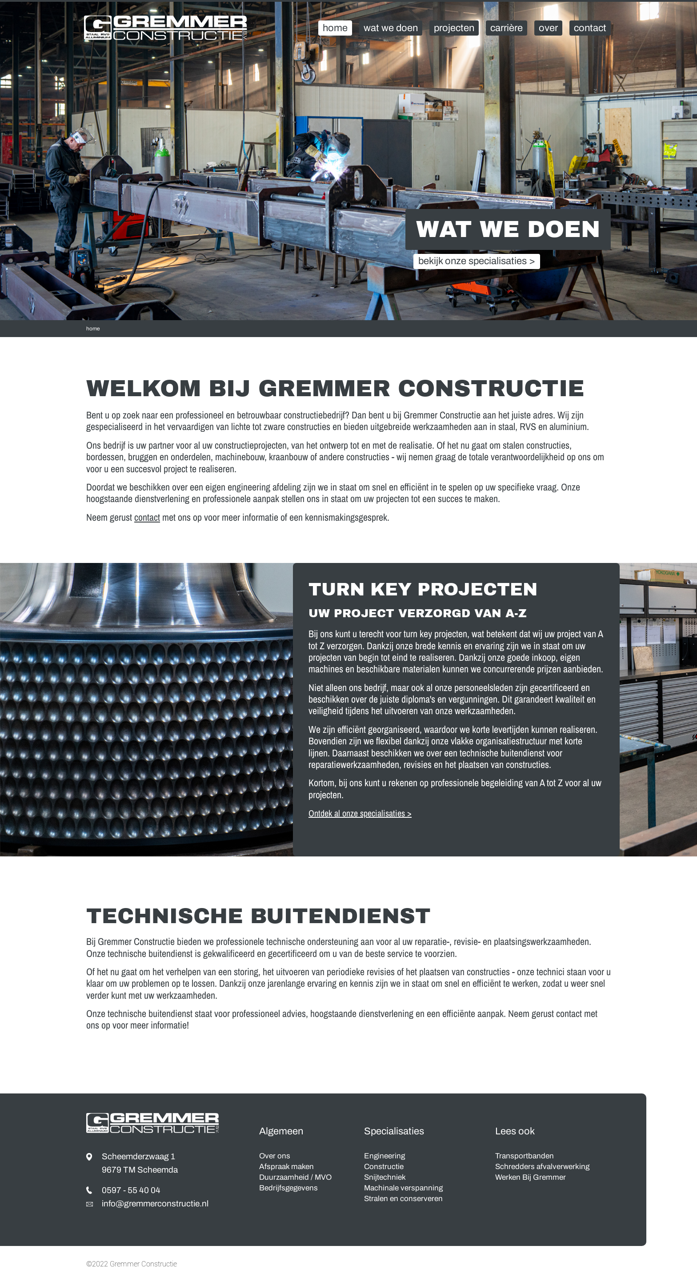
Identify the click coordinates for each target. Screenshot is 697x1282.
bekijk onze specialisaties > (476, 261)
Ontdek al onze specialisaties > (360, 813)
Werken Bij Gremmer (530, 1177)
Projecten (454, 28)
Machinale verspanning (403, 1188)
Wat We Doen (391, 28)
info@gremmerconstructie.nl (155, 1203)
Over (548, 28)
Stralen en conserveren (403, 1198)
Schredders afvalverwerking (542, 1166)
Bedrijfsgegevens (288, 1188)
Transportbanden (524, 1156)
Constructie (384, 1166)
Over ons (274, 1156)
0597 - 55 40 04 (131, 1190)
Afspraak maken (286, 1166)
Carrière (506, 28)
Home (335, 28)
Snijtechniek (385, 1177)
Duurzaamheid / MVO (295, 1177)
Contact (590, 28)
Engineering (384, 1156)
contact (147, 517)
